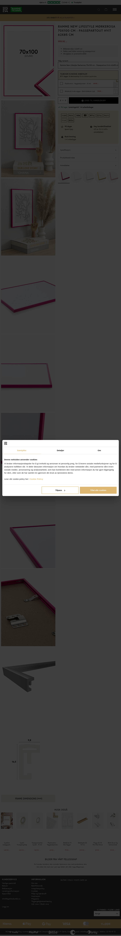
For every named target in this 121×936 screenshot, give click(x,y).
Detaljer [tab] (60, 450)
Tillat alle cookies (98, 490)
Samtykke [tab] (21, 450)
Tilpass (60, 490)
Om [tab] (99, 450)
